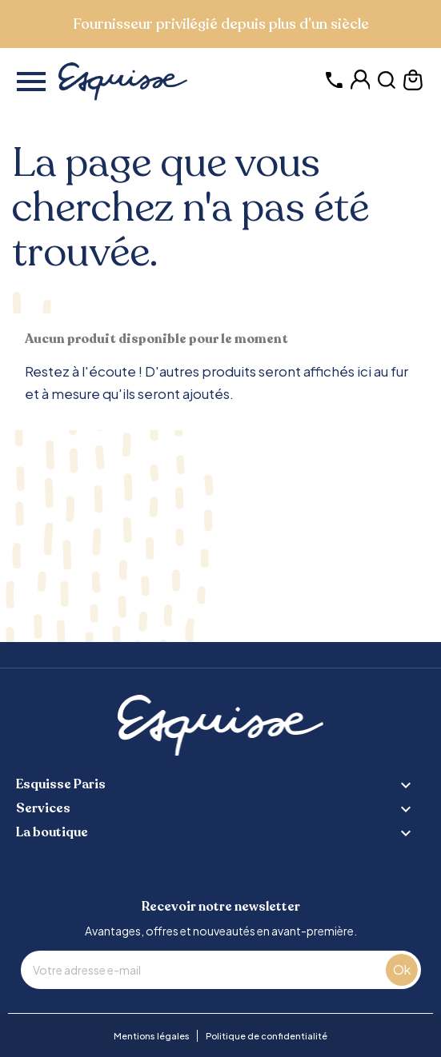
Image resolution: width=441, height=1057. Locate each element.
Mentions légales (152, 1036)
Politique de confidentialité (266, 1036)
